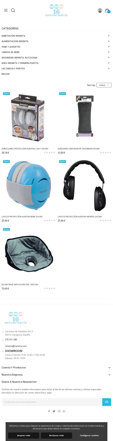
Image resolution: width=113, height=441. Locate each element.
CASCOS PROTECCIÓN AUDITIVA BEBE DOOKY (22, 216)
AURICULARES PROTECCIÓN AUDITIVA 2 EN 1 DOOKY (25, 148)
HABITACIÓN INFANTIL (13, 35)
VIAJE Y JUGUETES (11, 46)
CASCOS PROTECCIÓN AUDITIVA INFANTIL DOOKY (80, 216)
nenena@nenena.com (16, 346)
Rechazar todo (56, 435)
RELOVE (6, 73)
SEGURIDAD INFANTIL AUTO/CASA (19, 57)
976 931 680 (11, 339)
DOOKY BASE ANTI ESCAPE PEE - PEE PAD (20, 284)
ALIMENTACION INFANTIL (15, 41)
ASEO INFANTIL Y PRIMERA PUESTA (20, 63)
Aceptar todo (23, 435)
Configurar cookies (89, 435)
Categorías (10, 28)
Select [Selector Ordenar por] (104, 85)
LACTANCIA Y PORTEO (13, 68)
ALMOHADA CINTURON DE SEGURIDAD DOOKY (79, 148)
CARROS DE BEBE (10, 52)
